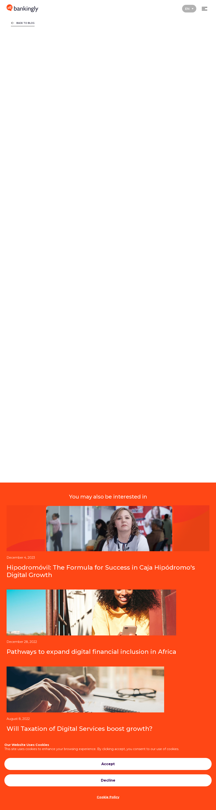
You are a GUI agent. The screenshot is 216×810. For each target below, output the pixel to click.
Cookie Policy (108, 797)
